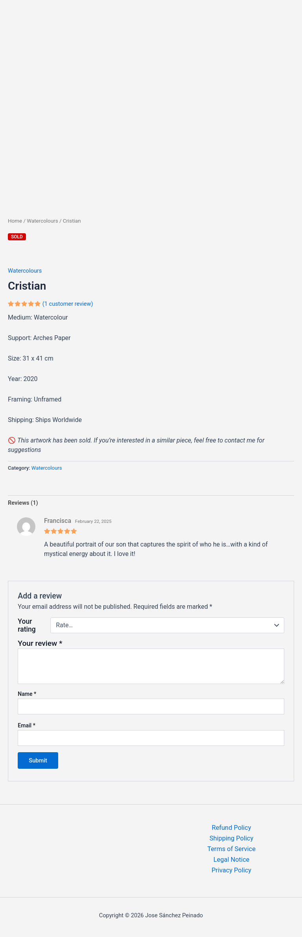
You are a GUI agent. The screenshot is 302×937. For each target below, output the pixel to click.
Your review (40, 643)
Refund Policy (231, 827)
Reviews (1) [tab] (23, 502)
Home (15, 221)
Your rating (26, 625)
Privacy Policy (231, 870)
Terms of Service (231, 849)
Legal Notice (231, 859)
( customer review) (67, 303)
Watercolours (42, 221)
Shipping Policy (231, 838)
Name (27, 694)
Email (26, 725)
